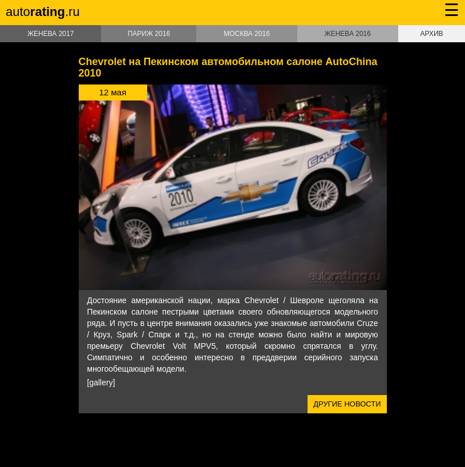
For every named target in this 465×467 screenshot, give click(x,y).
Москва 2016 (247, 34)
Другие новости (347, 404)
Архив (431, 34)
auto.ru (43, 12)
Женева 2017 (50, 34)
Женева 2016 (348, 34)
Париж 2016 (149, 34)
